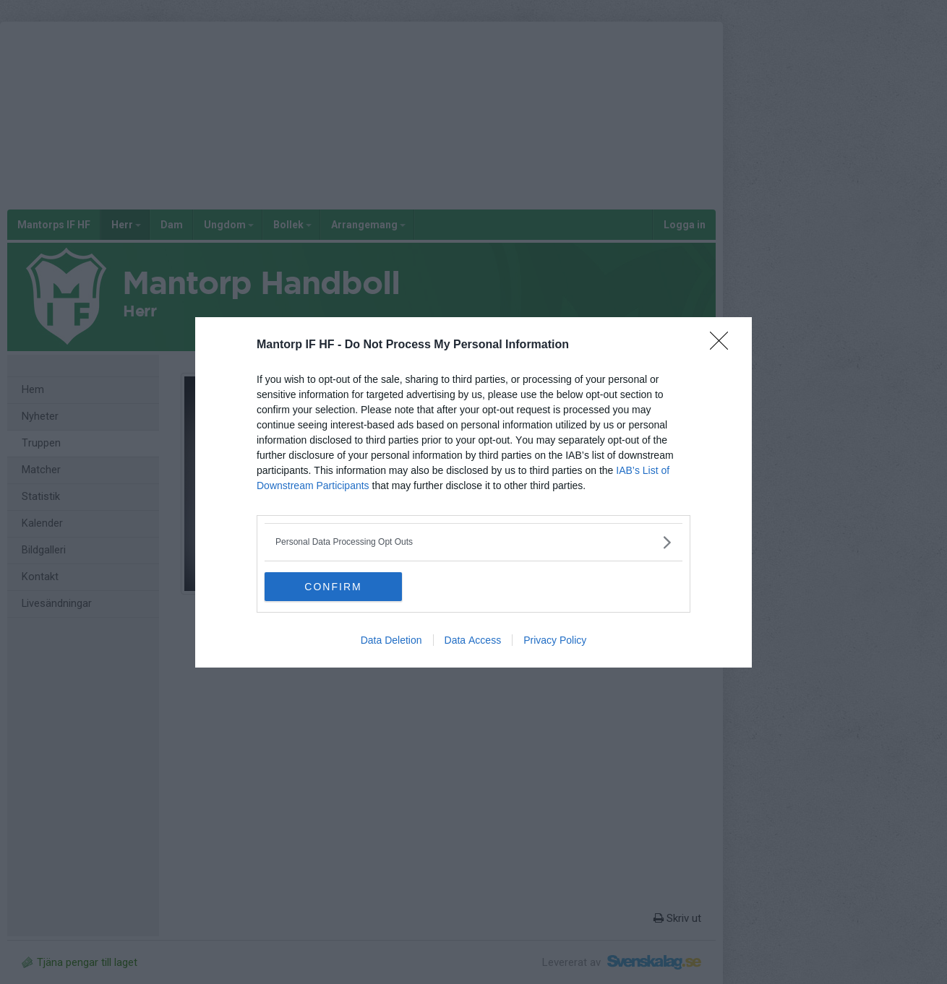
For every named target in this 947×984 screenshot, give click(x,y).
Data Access (473, 640)
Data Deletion (391, 640)
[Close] (723, 345)
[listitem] (473, 542)
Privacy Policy (554, 640)
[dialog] (473, 492)
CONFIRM (332, 586)
